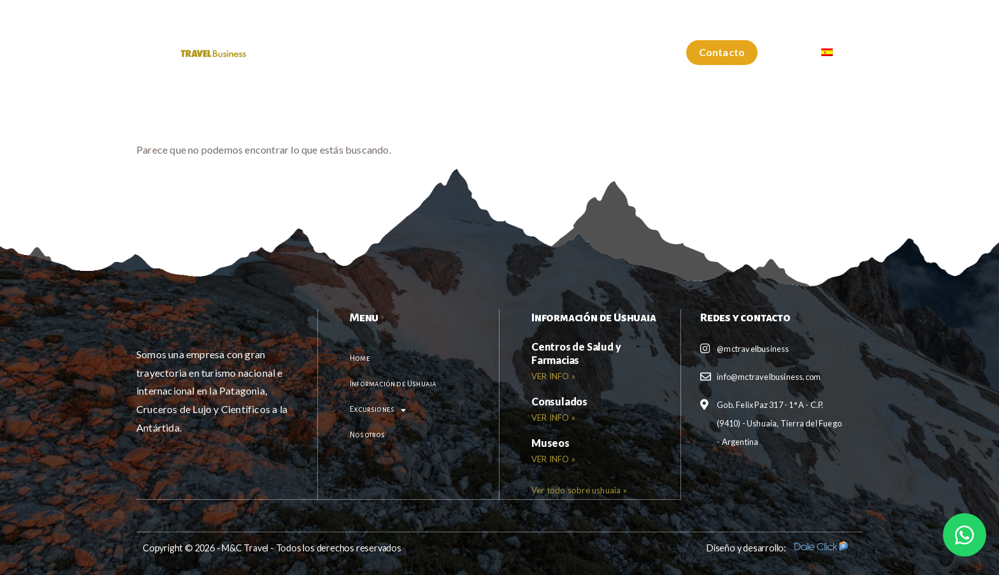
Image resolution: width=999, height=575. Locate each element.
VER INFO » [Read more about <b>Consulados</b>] (553, 417)
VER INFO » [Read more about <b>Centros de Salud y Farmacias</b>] (553, 376)
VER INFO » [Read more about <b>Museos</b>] (553, 459)
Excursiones (528, 53)
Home (304, 52)
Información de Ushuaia (407, 52)
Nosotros (619, 52)
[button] (722, 52)
